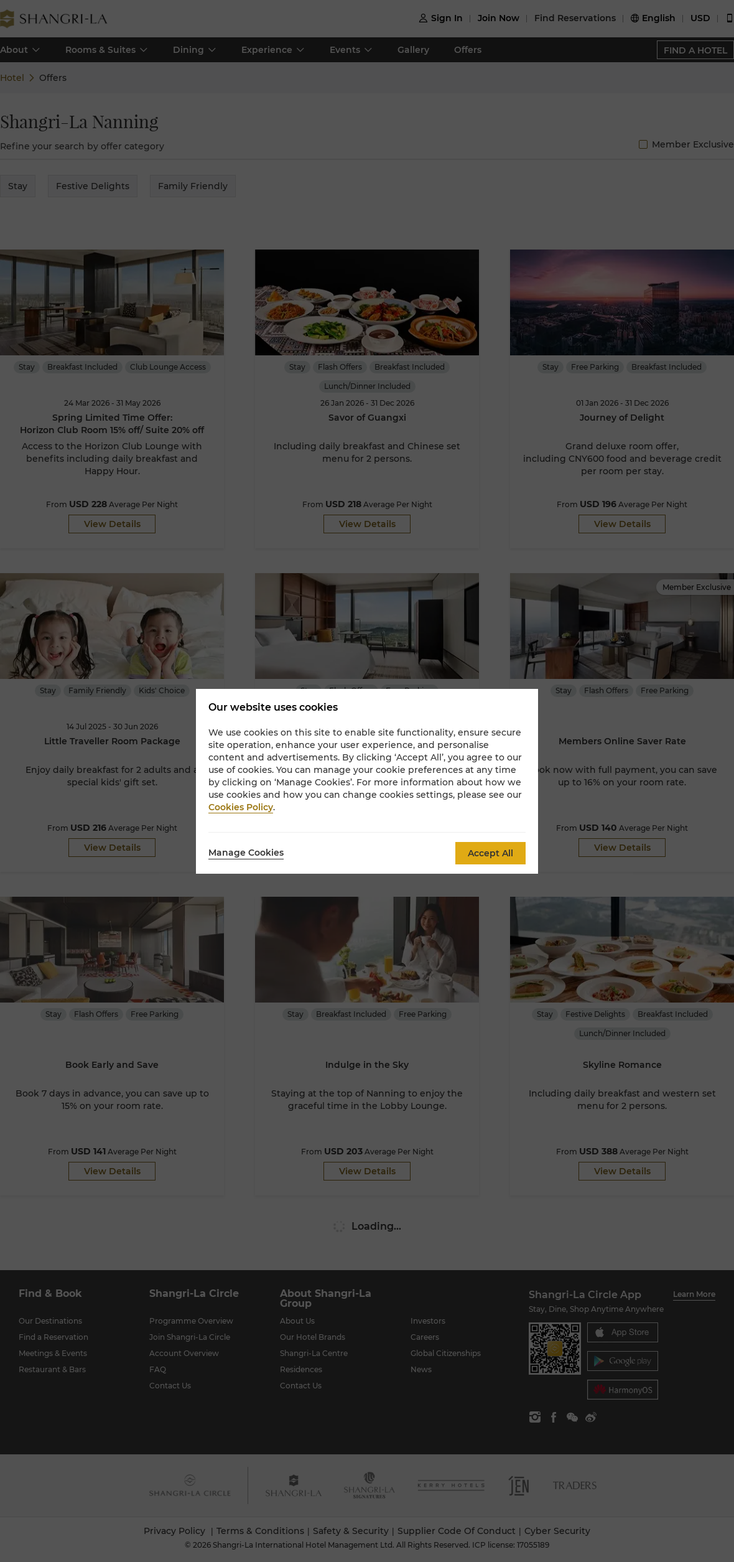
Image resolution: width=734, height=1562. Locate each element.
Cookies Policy (240, 807)
